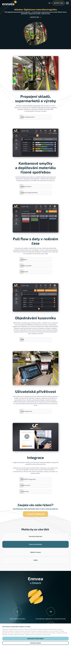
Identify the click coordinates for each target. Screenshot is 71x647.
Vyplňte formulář (35, 496)
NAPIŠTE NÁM (58, 3)
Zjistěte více (35, 17)
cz (49, 3)
